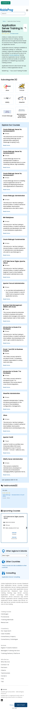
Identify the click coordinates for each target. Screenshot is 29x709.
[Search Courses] (13, 13)
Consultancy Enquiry (8, 636)
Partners (4, 667)
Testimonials (5, 673)
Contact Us (5, 3)
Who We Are (5, 662)
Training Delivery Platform (10, 653)
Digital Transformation (9, 648)
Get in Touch (21, 705)
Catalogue (4, 614)
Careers (4, 676)
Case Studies (5, 634)
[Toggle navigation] (27, 10)
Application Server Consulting (11, 577)
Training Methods (7, 620)
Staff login (14, 708)
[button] (26, 528)
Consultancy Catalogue (9, 639)
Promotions (5, 617)
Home (4, 21)
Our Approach (6, 631)
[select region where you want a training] (14, 555)
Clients (3, 670)
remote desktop (14, 55)
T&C (2, 681)
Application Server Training (14, 21)
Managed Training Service (10, 650)
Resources (4, 622)
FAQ (2, 679)
